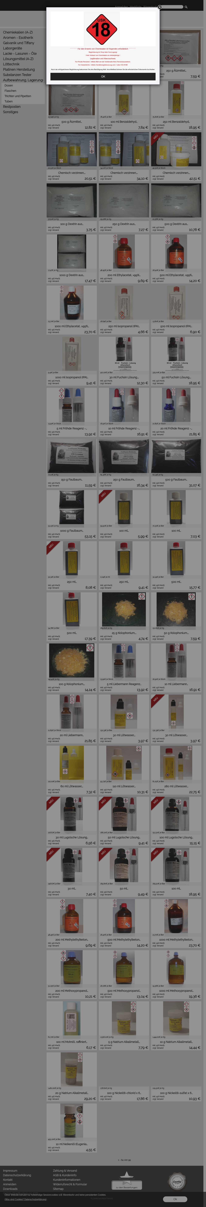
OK (103, 76)
